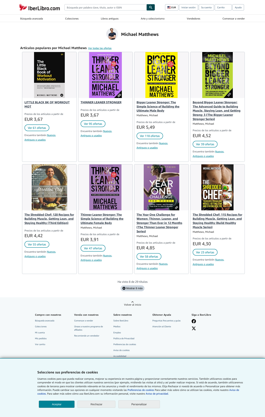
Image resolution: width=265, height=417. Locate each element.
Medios (116, 326)
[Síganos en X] (194, 328)
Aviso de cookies (121, 350)
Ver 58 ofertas (149, 256)
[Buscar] (151, 7)
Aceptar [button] (56, 404)
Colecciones (72, 18)
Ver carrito (40, 344)
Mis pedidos (41, 338)
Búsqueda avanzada (31, 18)
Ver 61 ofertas (37, 128)
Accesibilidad (119, 356)
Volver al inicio (132, 304)
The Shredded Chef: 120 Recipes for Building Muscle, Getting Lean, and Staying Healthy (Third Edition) (49, 219)
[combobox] (105, 7)
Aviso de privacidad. (157, 393)
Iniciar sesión (188, 7)
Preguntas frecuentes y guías (166, 320)
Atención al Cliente (161, 326)
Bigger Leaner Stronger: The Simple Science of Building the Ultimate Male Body (158, 106)
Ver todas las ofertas (100, 48)
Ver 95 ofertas (93, 124)
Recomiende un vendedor (86, 335)
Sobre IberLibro (120, 320)
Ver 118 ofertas (150, 136)
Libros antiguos (110, 18)
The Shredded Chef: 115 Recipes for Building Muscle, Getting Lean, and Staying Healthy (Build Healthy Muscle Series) (217, 221)
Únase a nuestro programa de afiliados (88, 328)
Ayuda (238, 7)
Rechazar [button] (96, 404)
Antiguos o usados (35, 139)
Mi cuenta (40, 332)
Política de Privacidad (123, 338)
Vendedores (193, 18)
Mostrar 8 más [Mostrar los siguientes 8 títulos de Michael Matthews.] (132, 288)
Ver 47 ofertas (93, 248)
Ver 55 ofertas (37, 244)
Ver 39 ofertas (205, 144)
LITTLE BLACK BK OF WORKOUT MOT (47, 104)
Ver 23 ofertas (205, 252)
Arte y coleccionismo (153, 18)
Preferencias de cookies (141, 389)
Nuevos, (51, 135)
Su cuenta (206, 7)
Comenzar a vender (233, 18)
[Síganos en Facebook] (194, 321)
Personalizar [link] (139, 404)
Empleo (117, 332)
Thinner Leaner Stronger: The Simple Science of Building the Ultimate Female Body (102, 219)
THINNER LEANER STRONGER (101, 102)
